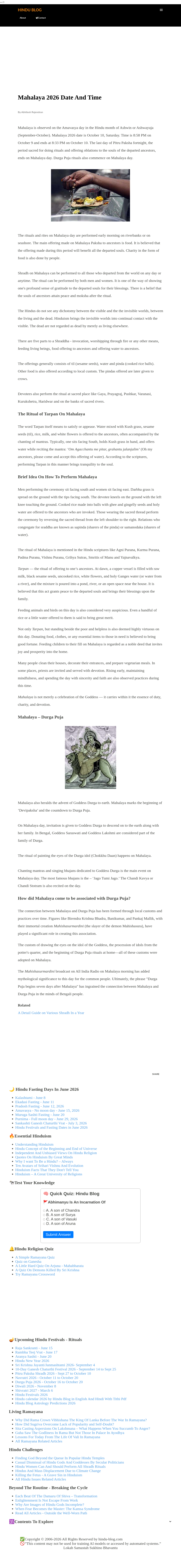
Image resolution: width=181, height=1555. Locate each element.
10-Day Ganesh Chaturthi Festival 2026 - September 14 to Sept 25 (65, 1369)
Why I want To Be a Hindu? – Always (44, 1161)
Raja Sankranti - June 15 (34, 1348)
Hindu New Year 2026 (32, 1361)
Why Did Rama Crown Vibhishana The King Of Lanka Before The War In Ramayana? (81, 1420)
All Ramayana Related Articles (38, 1441)
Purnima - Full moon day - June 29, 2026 (46, 1119)
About (21, 17)
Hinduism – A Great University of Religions (48, 1174)
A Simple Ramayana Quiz (35, 1257)
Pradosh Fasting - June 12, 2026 (39, 1106)
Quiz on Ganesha (28, 1261)
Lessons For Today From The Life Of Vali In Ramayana (57, 1437)
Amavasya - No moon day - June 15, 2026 (47, 1110)
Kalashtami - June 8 (30, 1098)
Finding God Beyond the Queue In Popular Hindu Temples (60, 1458)
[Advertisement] (90, 53)
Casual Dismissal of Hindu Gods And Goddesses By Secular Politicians (69, 1462)
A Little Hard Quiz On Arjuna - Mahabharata (49, 1266)
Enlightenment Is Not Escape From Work (46, 1500)
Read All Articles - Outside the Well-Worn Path (51, 1513)
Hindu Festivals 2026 (31, 1395)
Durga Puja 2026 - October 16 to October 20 (49, 1382)
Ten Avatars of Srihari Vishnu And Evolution (49, 1166)
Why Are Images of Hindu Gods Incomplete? (49, 1504)
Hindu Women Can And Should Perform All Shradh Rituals (60, 1466)
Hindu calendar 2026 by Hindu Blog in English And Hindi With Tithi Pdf (71, 1399)
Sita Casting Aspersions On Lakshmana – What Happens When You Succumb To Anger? (82, 1428)
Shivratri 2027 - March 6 (34, 1390)
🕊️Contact (38, 17)
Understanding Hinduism (34, 1144)
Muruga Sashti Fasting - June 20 (39, 1115)
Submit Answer (58, 1234)
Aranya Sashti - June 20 (33, 1356)
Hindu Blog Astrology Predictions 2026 (45, 1403)
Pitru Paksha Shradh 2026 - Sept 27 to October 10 (53, 1373)
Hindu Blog (30, 10)
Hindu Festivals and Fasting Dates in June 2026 (51, 1127)
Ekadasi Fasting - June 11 (34, 1102)
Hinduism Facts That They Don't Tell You (47, 1170)
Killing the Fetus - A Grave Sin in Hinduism (48, 1475)
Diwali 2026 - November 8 (35, 1386)
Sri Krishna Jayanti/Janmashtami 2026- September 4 (55, 1365)
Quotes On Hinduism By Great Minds (44, 1157)
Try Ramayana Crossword (35, 1274)
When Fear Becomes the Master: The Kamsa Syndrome (57, 1509)
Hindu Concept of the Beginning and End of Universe (56, 1149)
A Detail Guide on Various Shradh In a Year (51, 1013)
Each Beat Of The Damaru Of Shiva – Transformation (56, 1496)
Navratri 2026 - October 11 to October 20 (46, 1378)
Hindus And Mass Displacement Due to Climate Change (58, 1471)
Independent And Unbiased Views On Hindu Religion (56, 1153)
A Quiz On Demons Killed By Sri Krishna (47, 1270)
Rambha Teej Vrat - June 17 (36, 1352)
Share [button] (155, 1074)
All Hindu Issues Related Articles (40, 1479)
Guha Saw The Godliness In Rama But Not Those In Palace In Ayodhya (69, 1433)
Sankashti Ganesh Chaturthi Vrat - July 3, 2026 (51, 1123)
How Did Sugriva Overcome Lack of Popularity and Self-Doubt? (64, 1424)
